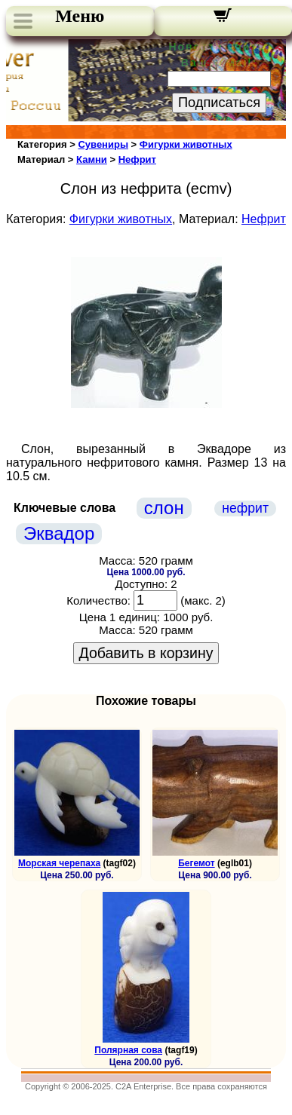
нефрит (245, 508)
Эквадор (58, 533)
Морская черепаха (59, 863)
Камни (91, 159)
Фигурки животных (186, 144)
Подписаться (219, 102)
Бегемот (196, 863)
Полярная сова (128, 1050)
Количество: (98, 600)
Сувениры (103, 144)
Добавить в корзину (146, 653)
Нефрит (137, 159)
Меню (79, 16)
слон (164, 508)
